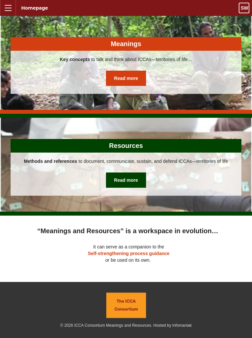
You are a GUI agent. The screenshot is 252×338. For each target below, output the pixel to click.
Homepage (34, 8)
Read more (126, 78)
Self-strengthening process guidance (129, 253)
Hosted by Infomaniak (172, 325)
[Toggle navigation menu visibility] (8, 8)
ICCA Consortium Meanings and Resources (112, 325)
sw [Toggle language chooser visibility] (244, 8)
